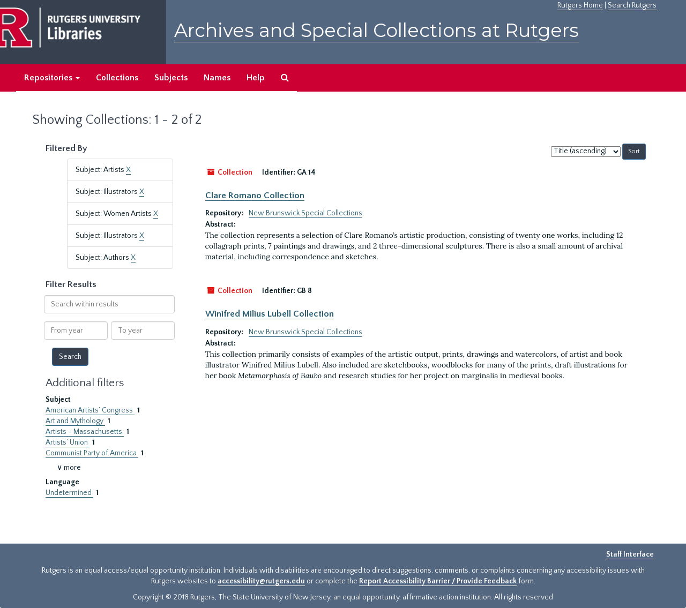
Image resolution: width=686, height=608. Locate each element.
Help (256, 77)
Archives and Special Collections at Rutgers (376, 30)
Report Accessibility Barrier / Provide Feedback (438, 581)
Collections (117, 77)
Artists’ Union (68, 442)
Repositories (52, 77)
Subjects (171, 77)
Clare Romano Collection (254, 195)
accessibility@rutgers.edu (261, 581)
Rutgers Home (580, 5)
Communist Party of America (92, 453)
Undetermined (69, 493)
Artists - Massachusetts (85, 431)
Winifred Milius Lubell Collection (269, 314)
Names (217, 77)
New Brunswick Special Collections (305, 213)
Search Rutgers (632, 5)
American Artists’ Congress (90, 410)
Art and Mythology (75, 421)
